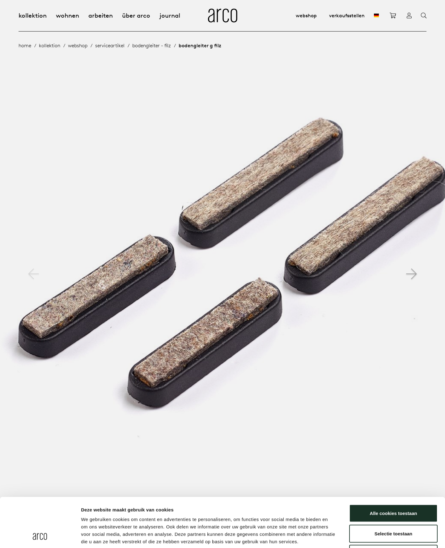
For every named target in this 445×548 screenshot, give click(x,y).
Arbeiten (100, 15)
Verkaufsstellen (347, 15)
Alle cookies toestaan (393, 467)
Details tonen (334, 535)
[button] (411, 274)
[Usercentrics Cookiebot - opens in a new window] (40, 536)
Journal (169, 15)
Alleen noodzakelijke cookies (393, 507)
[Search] (423, 15)
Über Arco (136, 15)
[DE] (376, 15)
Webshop (306, 15)
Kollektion (33, 15)
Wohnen (67, 15)
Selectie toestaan (394, 487)
